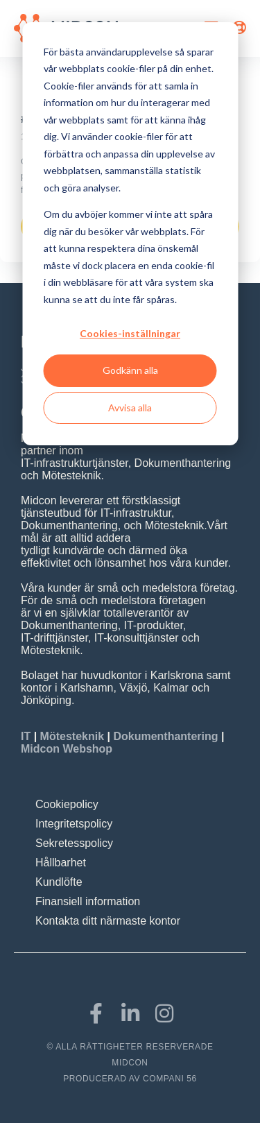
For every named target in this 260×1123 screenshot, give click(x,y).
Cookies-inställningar (130, 333)
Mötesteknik (72, 736)
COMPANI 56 (170, 1078)
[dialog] (130, 233)
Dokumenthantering (165, 736)
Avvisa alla (130, 407)
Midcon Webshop (66, 749)
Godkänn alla (130, 370)
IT (27, 736)
